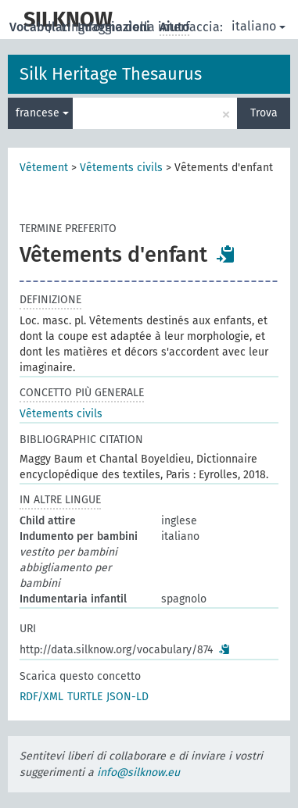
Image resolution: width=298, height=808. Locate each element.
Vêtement (44, 167)
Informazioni (115, 27)
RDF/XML (41, 696)
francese (42, 113)
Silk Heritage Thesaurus (111, 73)
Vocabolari (41, 27)
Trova (264, 113)
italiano (258, 26)
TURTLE (84, 696)
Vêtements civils (121, 167)
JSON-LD (127, 696)
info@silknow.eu (138, 772)
